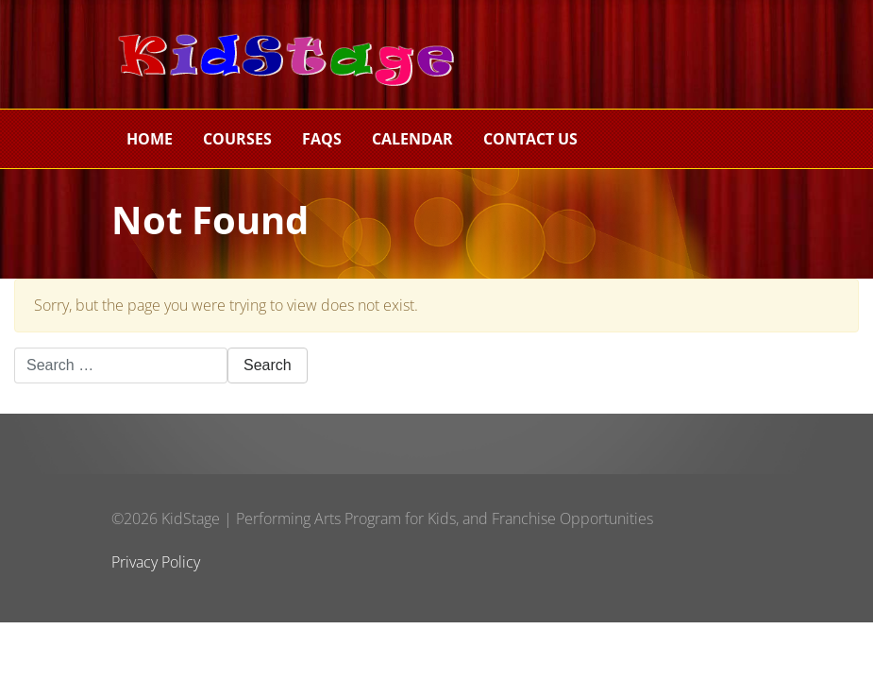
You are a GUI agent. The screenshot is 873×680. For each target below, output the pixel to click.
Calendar (412, 138)
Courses (237, 138)
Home (149, 138)
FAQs (322, 138)
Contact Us (530, 138)
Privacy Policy (155, 562)
